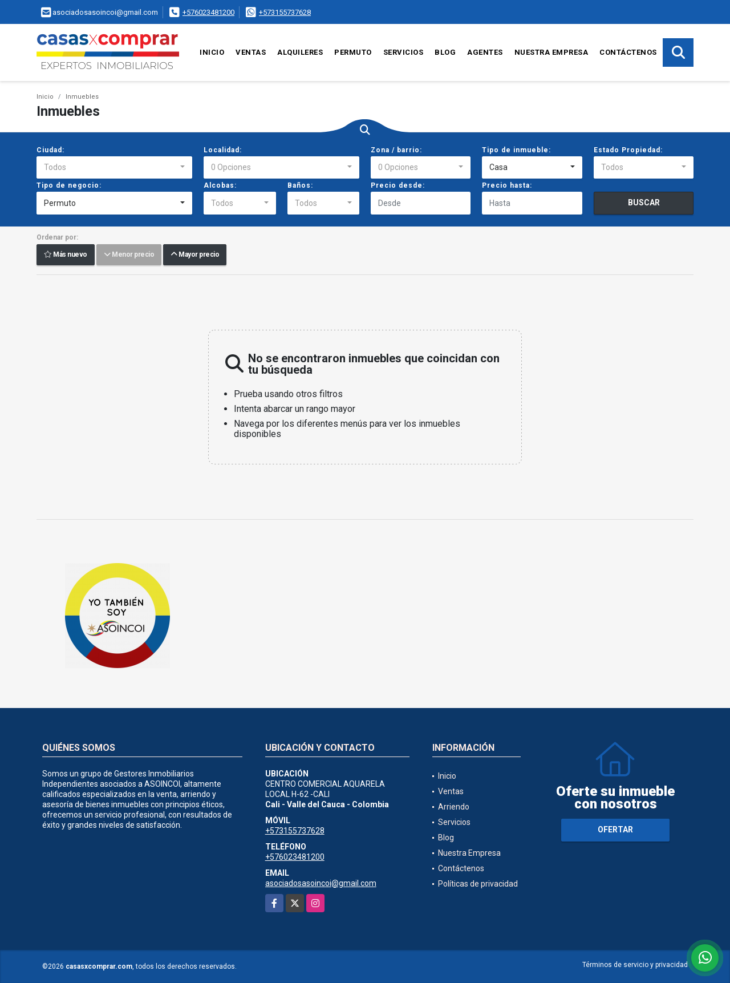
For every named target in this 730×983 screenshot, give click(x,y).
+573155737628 (285, 12)
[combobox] (114, 167)
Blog (445, 52)
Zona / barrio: (396, 150)
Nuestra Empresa (551, 52)
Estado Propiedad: (628, 150)
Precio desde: (398, 185)
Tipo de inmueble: (516, 150)
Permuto (353, 52)
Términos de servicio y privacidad (635, 965)
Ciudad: (50, 150)
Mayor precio (195, 255)
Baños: (300, 185)
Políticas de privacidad (478, 883)
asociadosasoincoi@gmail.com (320, 883)
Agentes (485, 52)
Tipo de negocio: (69, 185)
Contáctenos (628, 52)
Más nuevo (65, 255)
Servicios (403, 52)
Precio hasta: (507, 185)
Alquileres (300, 52)
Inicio (212, 52)
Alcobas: (220, 185)
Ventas (251, 52)
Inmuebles (82, 96)
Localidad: (223, 150)
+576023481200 (208, 12)
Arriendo (453, 806)
